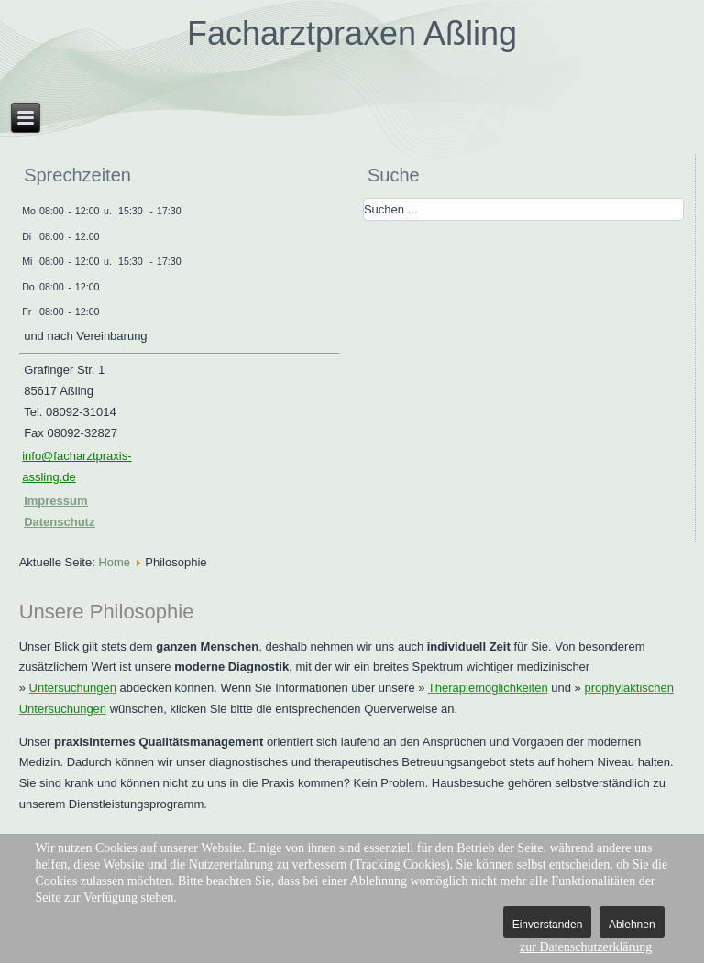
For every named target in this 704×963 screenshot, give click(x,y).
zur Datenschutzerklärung (586, 947)
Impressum (55, 501)
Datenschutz (59, 522)
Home (114, 562)
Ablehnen (632, 924)
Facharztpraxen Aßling (352, 33)
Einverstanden (547, 924)
